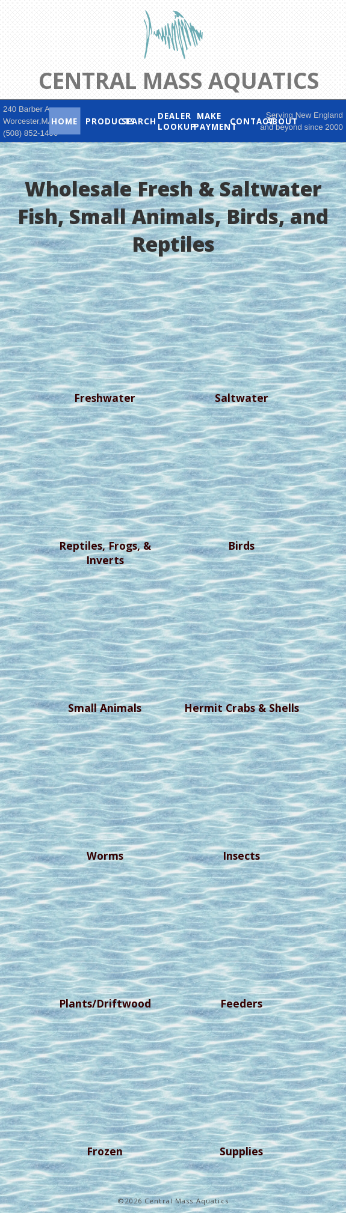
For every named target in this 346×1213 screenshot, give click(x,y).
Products (101, 120)
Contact (245, 120)
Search (137, 120)
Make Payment (209, 121)
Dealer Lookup (173, 121)
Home (64, 120)
